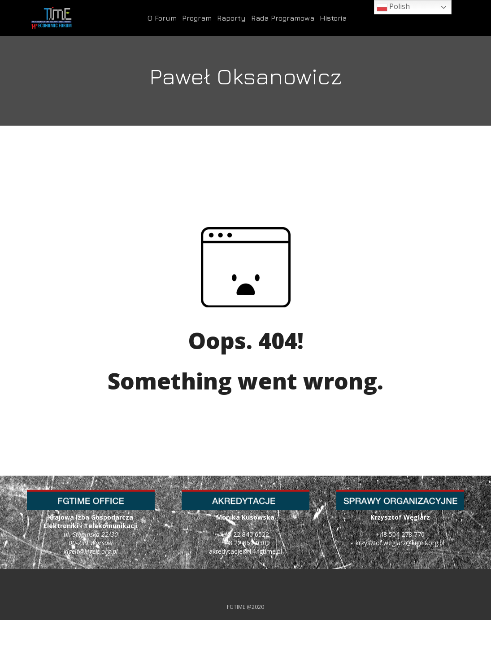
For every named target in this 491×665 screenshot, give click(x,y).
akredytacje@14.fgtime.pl (245, 551)
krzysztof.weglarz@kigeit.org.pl (400, 542)
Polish (393, 7)
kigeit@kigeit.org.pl (91, 551)
